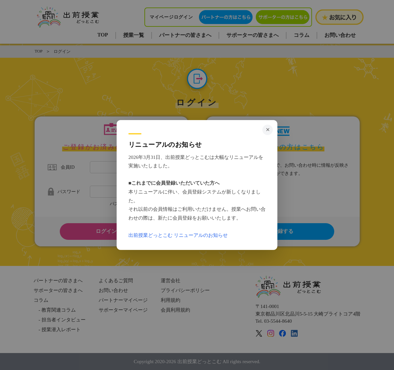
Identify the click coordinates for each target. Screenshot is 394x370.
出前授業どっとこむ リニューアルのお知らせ (178, 235)
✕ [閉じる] (268, 129)
